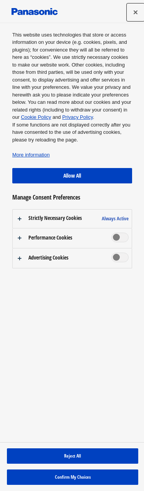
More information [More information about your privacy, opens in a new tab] (31, 155)
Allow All (72, 175)
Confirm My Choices (73, 477)
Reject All (72, 456)
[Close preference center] (135, 12)
